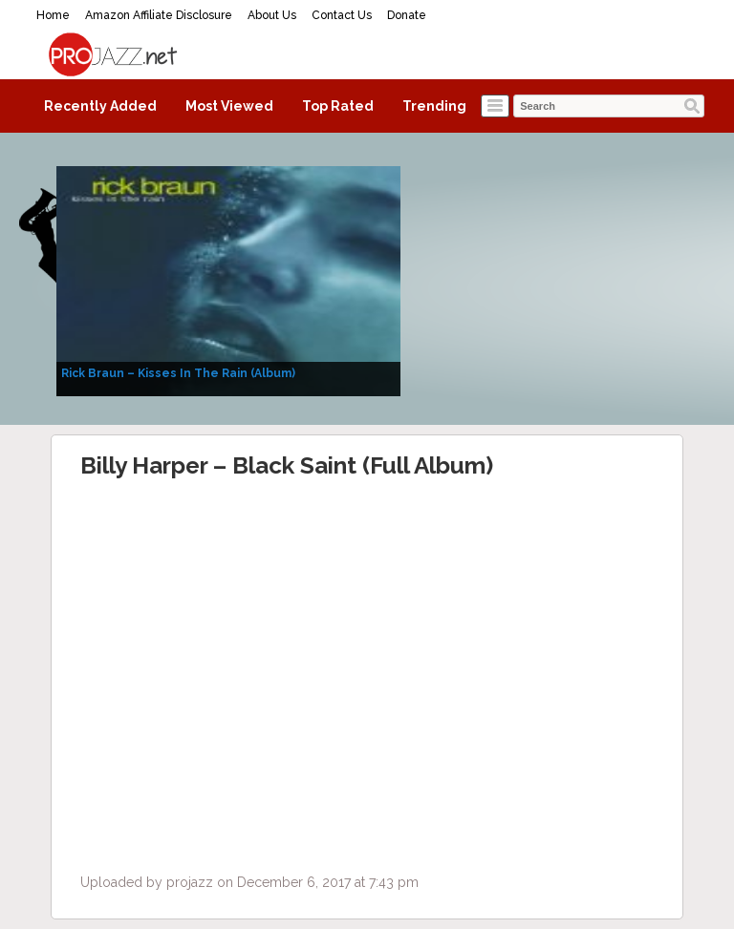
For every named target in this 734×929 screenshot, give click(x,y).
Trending (434, 106)
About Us (272, 15)
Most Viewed (229, 106)
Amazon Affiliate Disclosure (158, 15)
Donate (406, 15)
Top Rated (338, 106)
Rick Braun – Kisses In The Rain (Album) (178, 373)
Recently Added (100, 106)
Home (53, 15)
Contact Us (342, 15)
